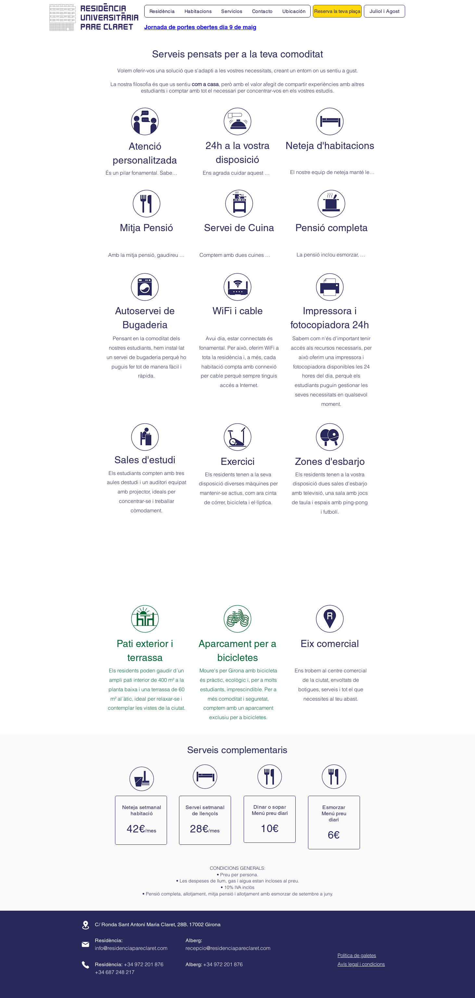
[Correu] (85, 944)
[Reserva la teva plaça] (337, 11)
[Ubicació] (85, 925)
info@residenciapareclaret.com (131, 948)
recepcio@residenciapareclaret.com (228, 948)
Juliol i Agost (384, 11)
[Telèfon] (85, 965)
